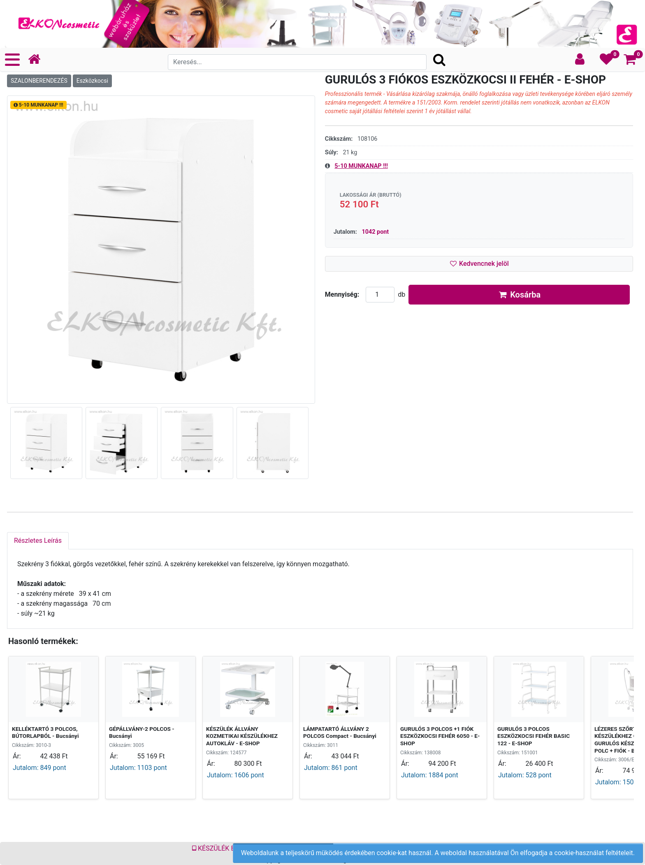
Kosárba (519, 295)
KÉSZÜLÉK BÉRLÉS (223, 848)
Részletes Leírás (38, 540)
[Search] (297, 62)
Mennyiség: (342, 294)
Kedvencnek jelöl (478, 263)
